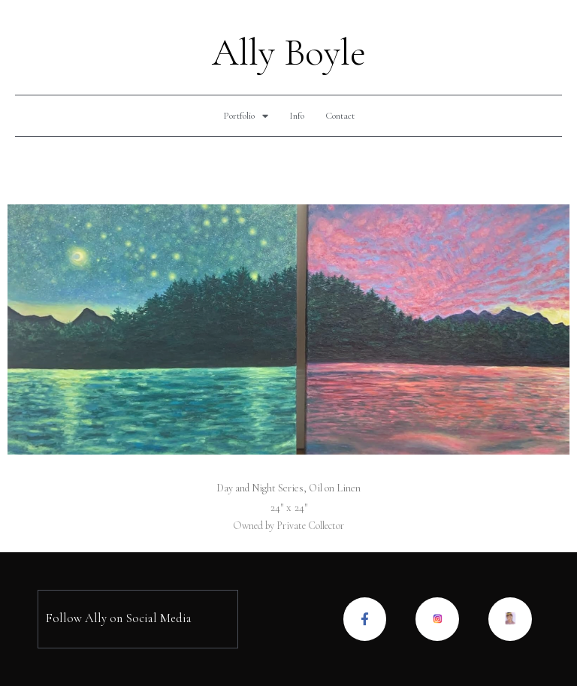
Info (296, 116)
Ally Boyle (289, 52)
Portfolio (245, 116)
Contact (340, 116)
